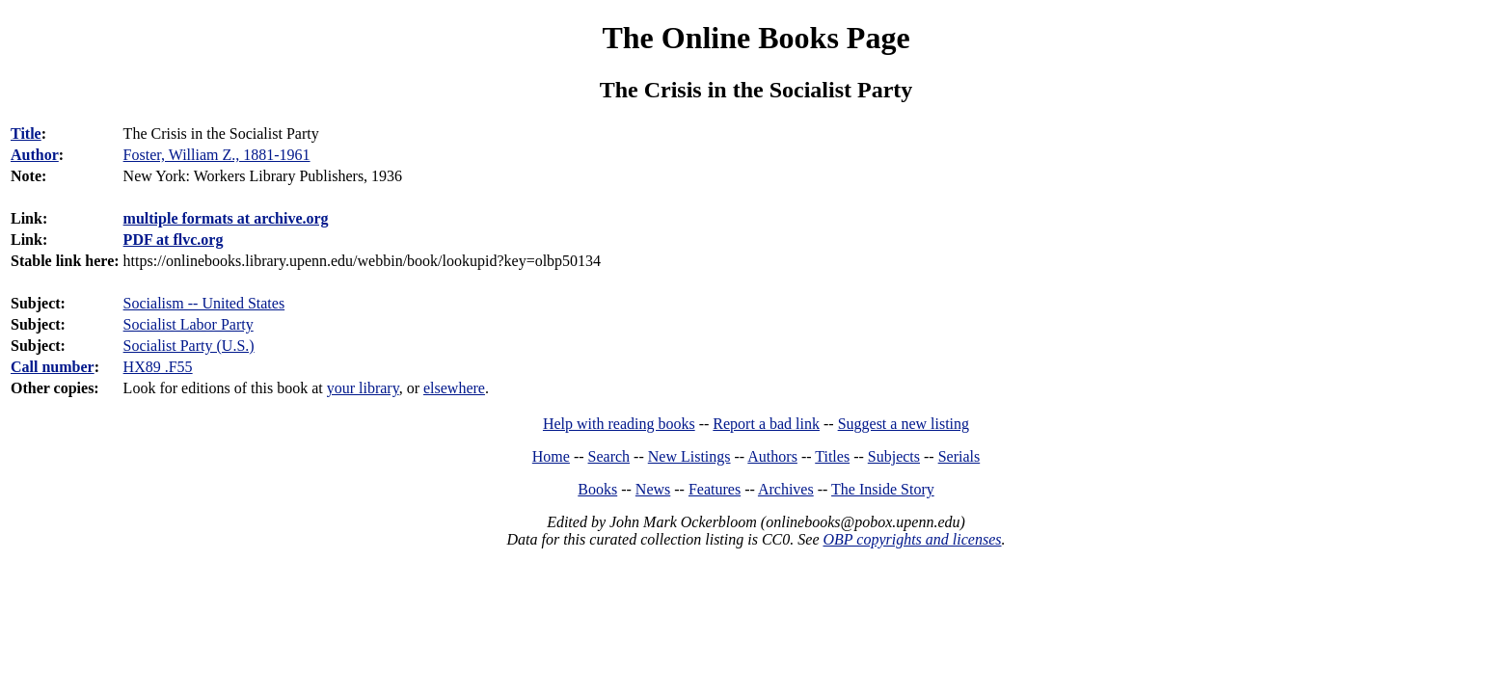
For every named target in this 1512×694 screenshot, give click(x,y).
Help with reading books (619, 423)
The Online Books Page (755, 37)
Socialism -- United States (204, 303)
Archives (786, 489)
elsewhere (454, 388)
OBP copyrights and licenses (912, 539)
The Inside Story (882, 489)
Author (35, 155)
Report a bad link (766, 423)
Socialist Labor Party (188, 324)
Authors (772, 456)
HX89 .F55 (158, 367)
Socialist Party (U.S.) (189, 345)
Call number (52, 367)
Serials (959, 456)
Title (26, 133)
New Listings (689, 456)
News (652, 489)
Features (714, 489)
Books (597, 489)
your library (363, 388)
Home (551, 456)
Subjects (894, 456)
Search (609, 456)
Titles (832, 456)
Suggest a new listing (903, 423)
